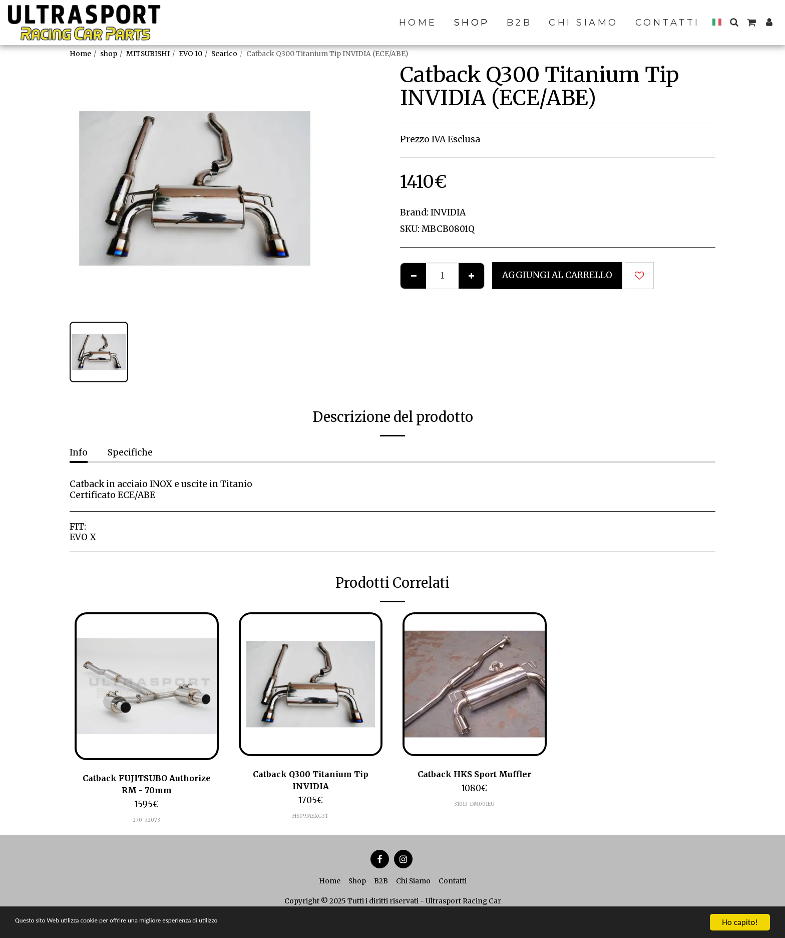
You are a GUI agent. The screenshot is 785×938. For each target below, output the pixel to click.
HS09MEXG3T (310, 818)
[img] (147, 686)
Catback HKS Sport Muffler (474, 774)
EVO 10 (190, 53)
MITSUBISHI (148, 53)
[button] (734, 22)
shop (108, 53)
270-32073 (146, 822)
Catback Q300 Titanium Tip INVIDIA (310, 781)
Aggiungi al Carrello (557, 275)
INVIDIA (448, 212)
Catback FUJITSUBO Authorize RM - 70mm (147, 785)
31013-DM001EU (475, 805)
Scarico (224, 53)
